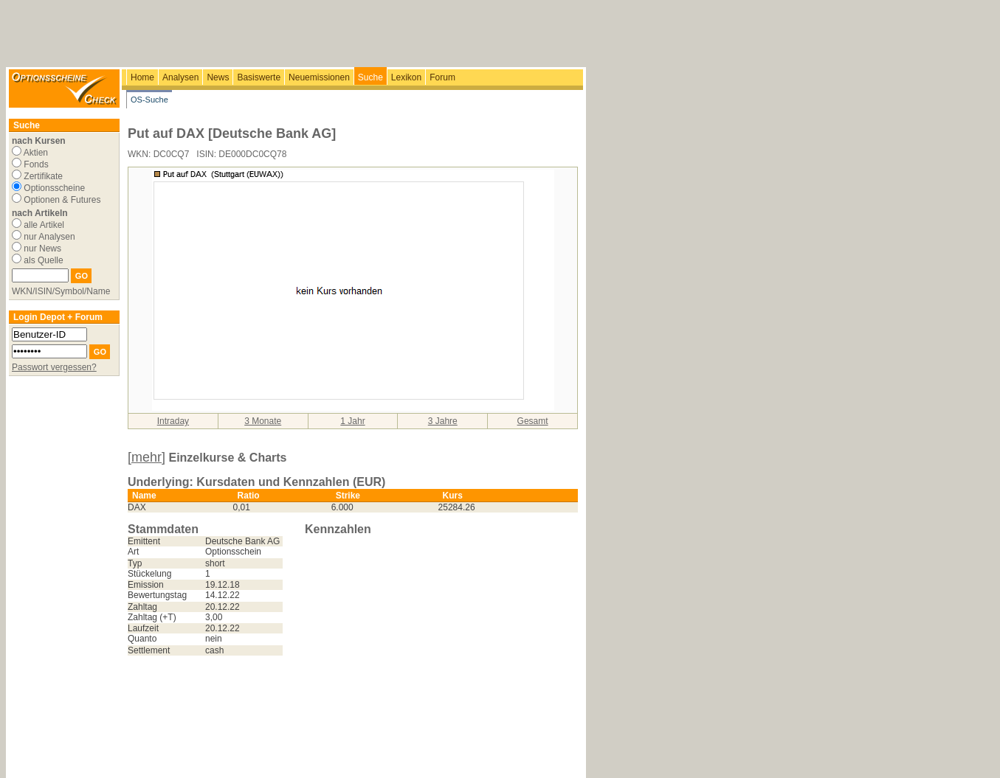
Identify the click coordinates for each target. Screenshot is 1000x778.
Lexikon (406, 77)
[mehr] (146, 457)
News (218, 77)
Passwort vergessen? (54, 367)
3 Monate (262, 421)
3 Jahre (443, 421)
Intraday (173, 421)
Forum (442, 77)
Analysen (180, 77)
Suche (370, 77)
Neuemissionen (319, 77)
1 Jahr (352, 421)
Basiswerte (258, 77)
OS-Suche (149, 99)
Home (142, 77)
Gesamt (532, 421)
